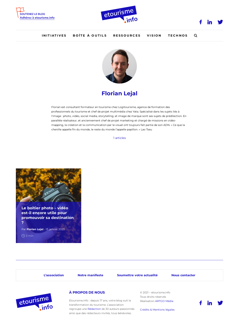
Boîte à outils (90, 35)
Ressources (127, 35)
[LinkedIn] (209, 22)
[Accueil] (119, 7)
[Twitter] (220, 22)
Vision (154, 35)
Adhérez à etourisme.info (37, 18)
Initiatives (54, 35)
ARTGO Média (164, 301)
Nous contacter (183, 275)
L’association (54, 275)
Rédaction (94, 309)
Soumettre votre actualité (137, 275)
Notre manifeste (90, 275)
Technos (178, 35)
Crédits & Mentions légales (157, 309)
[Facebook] (200, 22)
